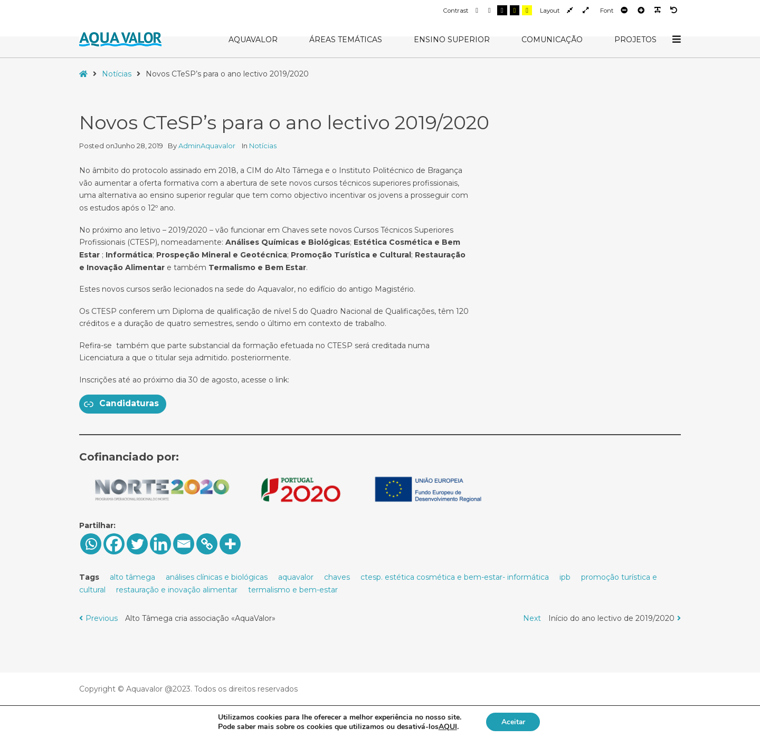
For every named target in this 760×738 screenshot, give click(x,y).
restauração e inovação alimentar (177, 590)
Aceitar (513, 721)
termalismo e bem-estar (293, 590)
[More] (230, 543)
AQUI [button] (447, 726)
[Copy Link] (206, 543)
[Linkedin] (160, 543)
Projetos (635, 39)
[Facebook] (114, 543)
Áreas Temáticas (345, 39)
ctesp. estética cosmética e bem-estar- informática (454, 577)
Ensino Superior (452, 39)
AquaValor (253, 39)
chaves (337, 577)
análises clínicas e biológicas (217, 577)
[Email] (183, 543)
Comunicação (552, 39)
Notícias (116, 74)
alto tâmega (132, 577)
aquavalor (296, 577)
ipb (565, 577)
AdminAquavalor (207, 145)
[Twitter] (137, 543)
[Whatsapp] (90, 543)
